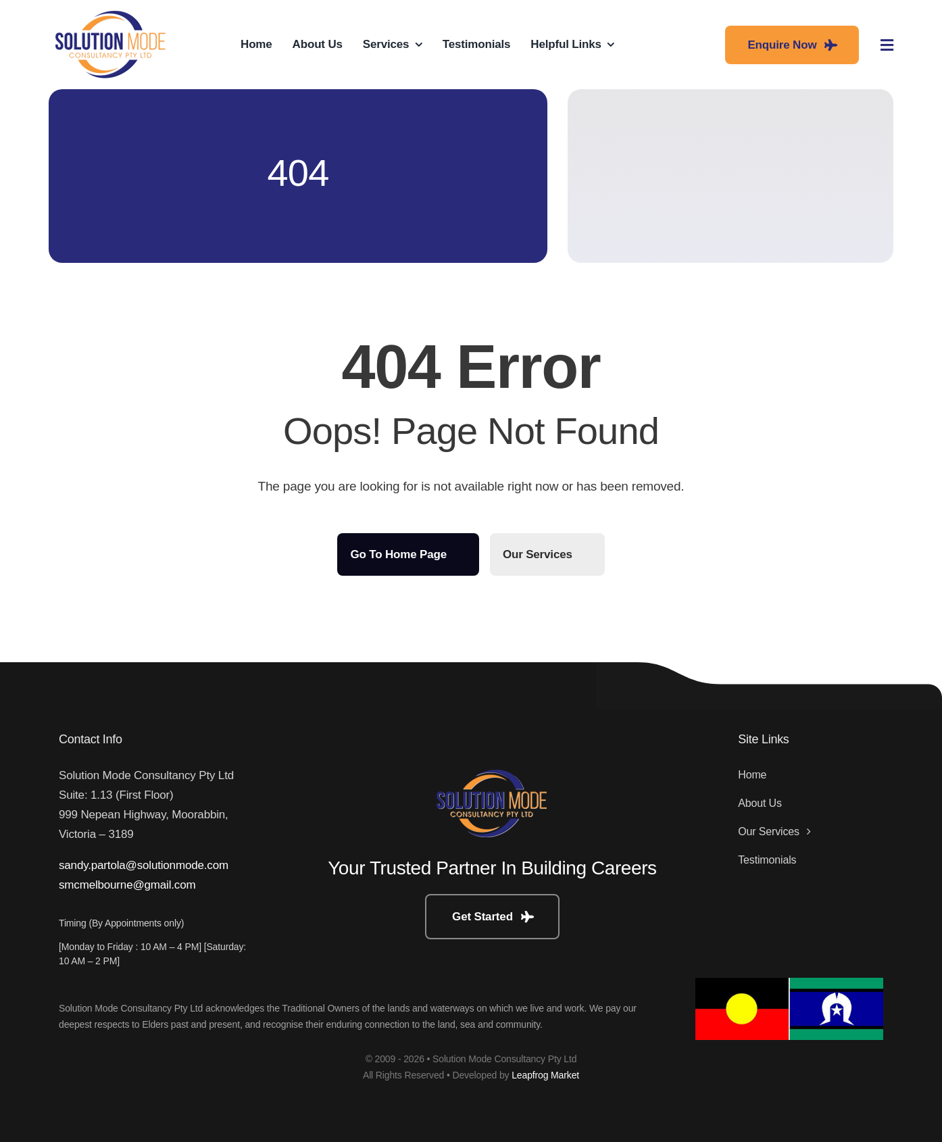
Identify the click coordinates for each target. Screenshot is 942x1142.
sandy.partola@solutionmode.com (143, 865)
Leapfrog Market (545, 1075)
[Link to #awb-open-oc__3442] (887, 45)
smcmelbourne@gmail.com (127, 884)
